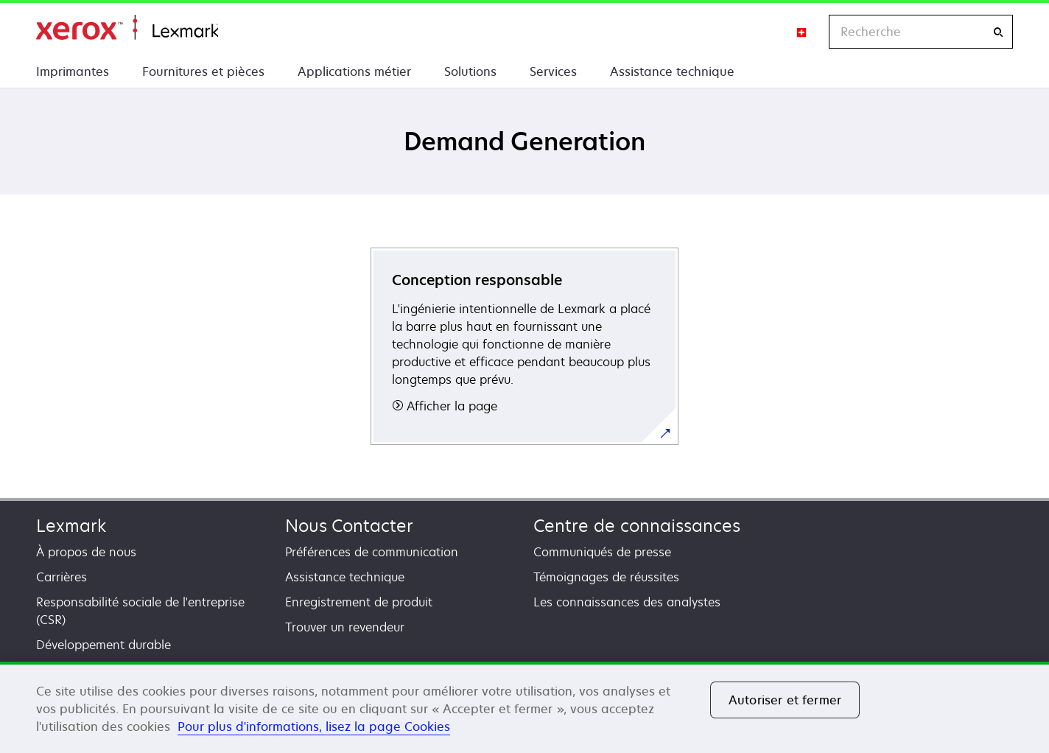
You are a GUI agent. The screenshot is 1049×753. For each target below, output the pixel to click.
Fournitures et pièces (203, 71)
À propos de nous (86, 552)
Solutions (470, 71)
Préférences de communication (371, 552)
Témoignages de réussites (606, 577)
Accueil (127, 28)
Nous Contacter (349, 525)
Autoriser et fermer (785, 700)
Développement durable (103, 645)
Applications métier (354, 71)
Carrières (61, 577)
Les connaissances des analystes (626, 602)
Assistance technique (672, 71)
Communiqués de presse (602, 552)
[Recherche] (998, 32)
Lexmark (71, 525)
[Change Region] (802, 31)
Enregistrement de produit (358, 602)
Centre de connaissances (636, 525)
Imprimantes (72, 71)
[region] (524, 707)
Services (553, 71)
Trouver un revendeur (344, 627)
